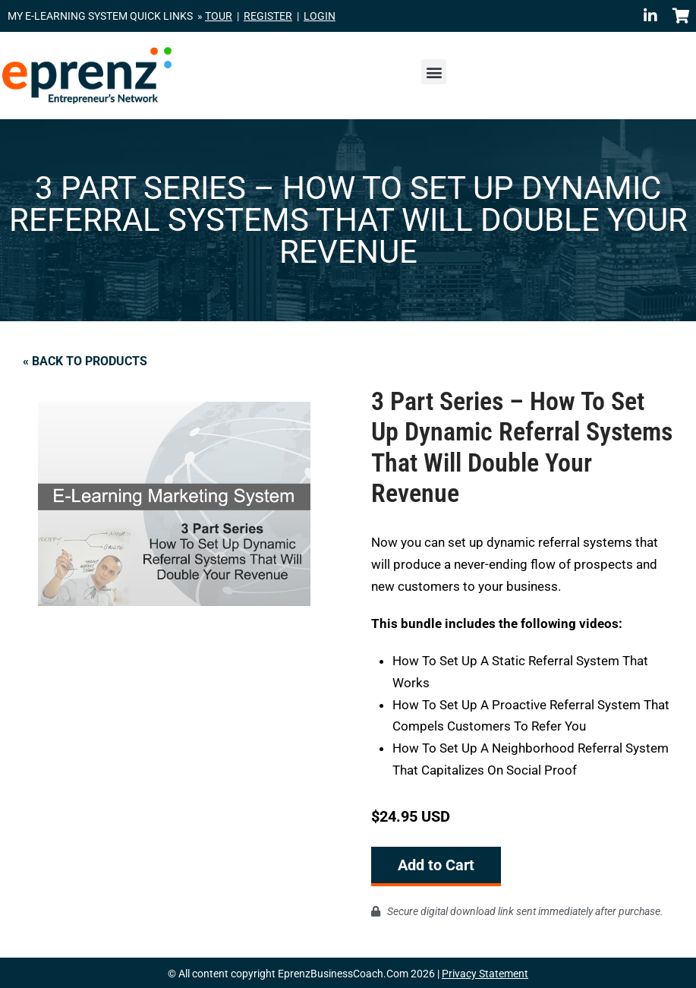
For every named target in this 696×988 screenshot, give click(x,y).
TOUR (218, 16)
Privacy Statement (485, 972)
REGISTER (268, 16)
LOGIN (319, 16)
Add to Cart (436, 865)
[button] (433, 71)
